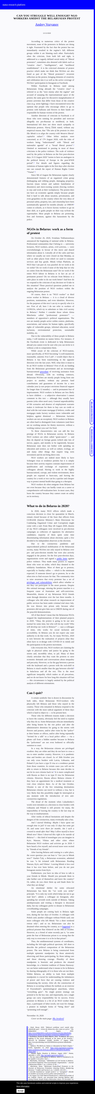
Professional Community (92, 441)
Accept (21, 1091)
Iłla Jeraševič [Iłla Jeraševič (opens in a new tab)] (58, 1018)
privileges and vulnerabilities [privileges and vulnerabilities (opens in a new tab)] (39, 582)
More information (22, 1086)
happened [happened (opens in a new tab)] (66, 926)
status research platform (13, 4)
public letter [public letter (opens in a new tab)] (62, 558)
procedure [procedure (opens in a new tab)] (44, 371)
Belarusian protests (92, 412)
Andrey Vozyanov (47, 24)
